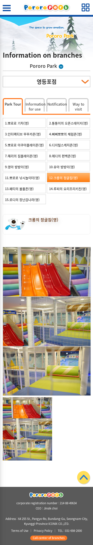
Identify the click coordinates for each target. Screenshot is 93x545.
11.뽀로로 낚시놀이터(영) (22, 177)
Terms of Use (19, 531)
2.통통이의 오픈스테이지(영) (68, 123)
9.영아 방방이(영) (17, 166)
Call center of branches (49, 538)
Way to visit (78, 106)
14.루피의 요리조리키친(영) (68, 188)
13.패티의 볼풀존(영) (19, 188)
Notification (56, 104)
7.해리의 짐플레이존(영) (21, 156)
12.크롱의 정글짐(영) (63, 177)
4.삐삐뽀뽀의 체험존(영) (65, 134)
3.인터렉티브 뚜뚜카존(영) (23, 134)
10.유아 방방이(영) (62, 166)
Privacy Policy (43, 531)
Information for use (35, 106)
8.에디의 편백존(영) (62, 156)
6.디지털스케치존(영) (63, 145)
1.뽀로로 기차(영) (17, 123)
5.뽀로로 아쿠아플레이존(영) (24, 145)
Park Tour (13, 104)
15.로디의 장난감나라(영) (22, 199)
